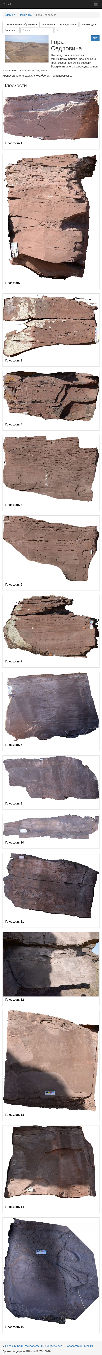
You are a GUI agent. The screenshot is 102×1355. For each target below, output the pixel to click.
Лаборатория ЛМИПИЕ (80, 1346)
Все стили (11, 30)
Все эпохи (48, 24)
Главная (10, 15)
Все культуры (68, 24)
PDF (95, 38)
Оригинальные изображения (21, 24)
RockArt (8, 4)
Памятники (25, 15)
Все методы (88, 24)
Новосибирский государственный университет (33, 1346)
